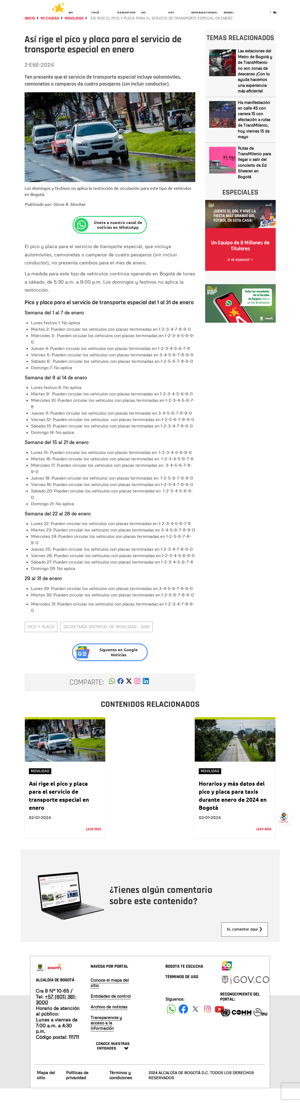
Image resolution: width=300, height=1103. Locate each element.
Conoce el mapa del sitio (110, 997)
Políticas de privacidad (77, 1089)
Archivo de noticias (109, 1021)
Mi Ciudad (50, 33)
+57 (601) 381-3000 (56, 1014)
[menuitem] (77, 17)
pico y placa (41, 641)
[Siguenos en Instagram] (207, 1023)
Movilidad (74, 33)
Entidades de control (111, 1010)
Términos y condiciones (120, 1089)
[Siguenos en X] (195, 1023)
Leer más (93, 843)
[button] (112, 697)
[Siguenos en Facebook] (171, 1023)
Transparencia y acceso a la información (106, 1037)
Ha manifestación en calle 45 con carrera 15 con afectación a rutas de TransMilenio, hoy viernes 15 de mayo (254, 134)
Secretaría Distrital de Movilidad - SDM (106, 641)
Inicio (30, 33)
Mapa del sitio (46, 1089)
